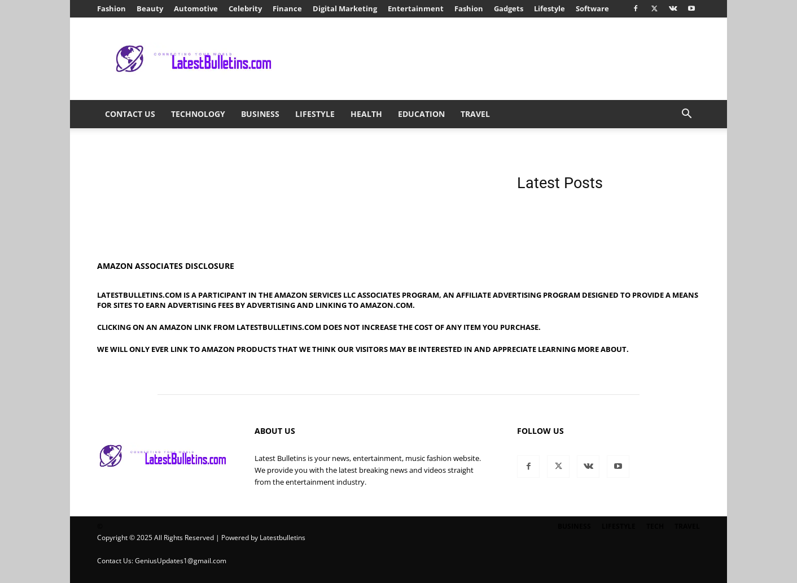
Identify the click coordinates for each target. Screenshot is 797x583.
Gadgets (508, 8)
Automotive (196, 8)
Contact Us (130, 113)
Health (366, 113)
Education (421, 113)
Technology (198, 113)
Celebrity (245, 8)
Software (592, 8)
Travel (475, 113)
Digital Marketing (345, 8)
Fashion (111, 8)
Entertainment (416, 8)
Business (260, 113)
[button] (686, 115)
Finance (287, 8)
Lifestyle (549, 8)
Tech (655, 526)
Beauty (150, 8)
